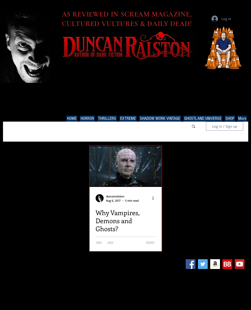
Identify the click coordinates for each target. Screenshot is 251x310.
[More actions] (155, 198)
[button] (193, 126)
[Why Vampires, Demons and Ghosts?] (126, 166)
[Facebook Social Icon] (190, 264)
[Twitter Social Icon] (203, 264)
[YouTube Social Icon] (239, 264)
